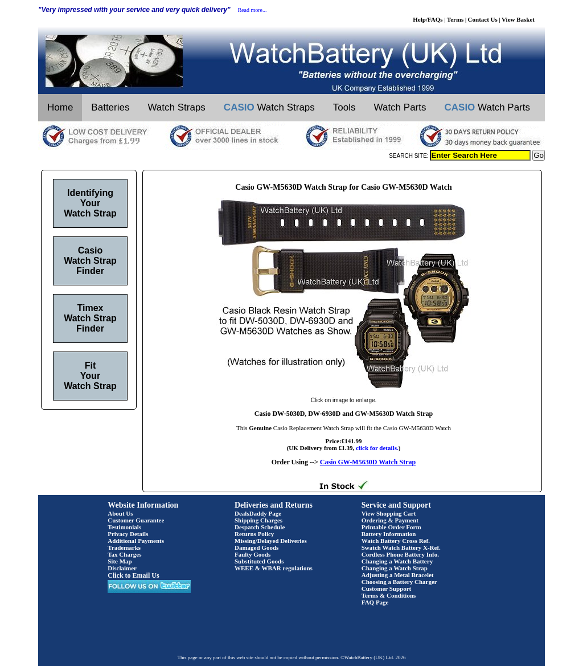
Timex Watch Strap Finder (90, 318)
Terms (455, 19)
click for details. (377, 447)
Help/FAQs (427, 19)
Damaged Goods (256, 547)
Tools (344, 107)
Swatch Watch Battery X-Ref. (401, 547)
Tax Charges (124, 554)
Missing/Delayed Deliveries (271, 540)
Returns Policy (254, 533)
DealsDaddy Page (258, 513)
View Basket (518, 19)
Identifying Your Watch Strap (90, 203)
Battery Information (389, 533)
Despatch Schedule (260, 527)
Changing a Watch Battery (397, 561)
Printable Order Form (391, 527)
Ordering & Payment (390, 520)
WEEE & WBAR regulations (274, 568)
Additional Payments (136, 540)
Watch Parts (400, 107)
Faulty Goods (252, 554)
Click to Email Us (133, 575)
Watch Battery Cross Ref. (396, 540)
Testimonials (124, 527)
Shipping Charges (258, 520)
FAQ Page (375, 602)
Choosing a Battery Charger (399, 581)
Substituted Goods (259, 561)
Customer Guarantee (136, 520)
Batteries (110, 107)
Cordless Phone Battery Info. (400, 554)
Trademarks (124, 547)
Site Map (120, 561)
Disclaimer (122, 568)
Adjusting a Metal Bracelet (398, 574)
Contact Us (483, 19)
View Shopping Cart (389, 513)
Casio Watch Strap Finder (90, 261)
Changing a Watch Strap (395, 568)
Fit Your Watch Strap (90, 376)
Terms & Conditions (389, 595)
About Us (120, 513)
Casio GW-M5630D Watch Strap (368, 462)
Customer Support (387, 588)
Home (60, 107)
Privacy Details (128, 533)
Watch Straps (176, 107)
